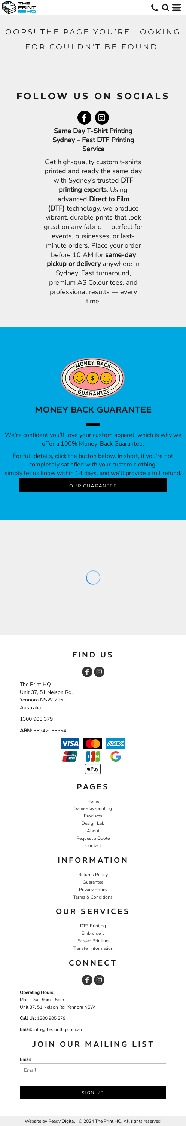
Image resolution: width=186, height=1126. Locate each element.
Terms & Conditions (93, 897)
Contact (93, 845)
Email (25, 1059)
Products (93, 816)
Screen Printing (93, 941)
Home (93, 801)
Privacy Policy (93, 890)
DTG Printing (93, 926)
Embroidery (93, 933)
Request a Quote (93, 838)
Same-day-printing (93, 808)
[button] (165, 7)
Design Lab (93, 823)
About (93, 831)
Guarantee (93, 882)
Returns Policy (93, 875)
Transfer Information (93, 948)
